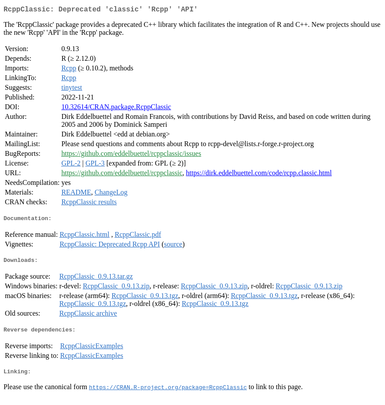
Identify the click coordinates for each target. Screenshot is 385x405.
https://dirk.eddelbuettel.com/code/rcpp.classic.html (258, 174)
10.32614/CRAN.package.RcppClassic (116, 108)
